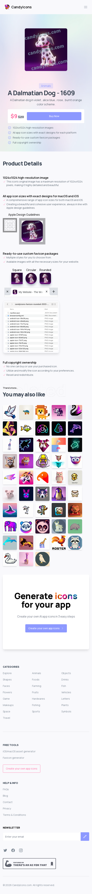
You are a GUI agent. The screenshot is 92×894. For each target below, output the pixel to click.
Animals (36, 673)
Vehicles (66, 692)
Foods (35, 679)
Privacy (7, 808)
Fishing (36, 705)
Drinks (65, 679)
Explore (7, 673)
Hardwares (38, 698)
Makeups (8, 705)
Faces (6, 686)
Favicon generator (13, 757)
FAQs (6, 789)
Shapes (7, 679)
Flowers (7, 692)
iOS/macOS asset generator (19, 751)
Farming (36, 686)
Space (6, 711)
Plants (65, 705)
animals (46, 86)
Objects (66, 673)
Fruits (35, 692)
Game (6, 698)
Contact (8, 802)
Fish (63, 686)
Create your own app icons (46, 628)
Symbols (66, 711)
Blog (5, 795)
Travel (6, 717)
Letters (65, 698)
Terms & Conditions (14, 814)
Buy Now (54, 116)
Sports (36, 711)
